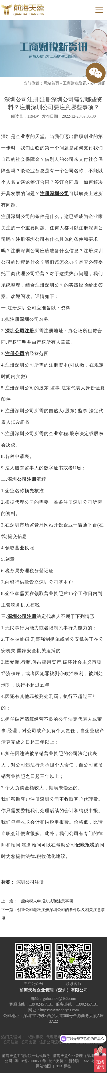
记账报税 (85, 844)
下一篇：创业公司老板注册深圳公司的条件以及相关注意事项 (53, 914)
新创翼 (74, 1061)
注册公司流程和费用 (56, 1042)
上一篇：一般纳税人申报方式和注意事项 (37, 901)
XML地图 (91, 1061)
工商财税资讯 (75, 83)
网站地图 (43, 1066)
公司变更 (28, 1042)
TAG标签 (63, 1066)
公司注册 (98, 83)
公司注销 (10, 1042)
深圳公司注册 (19, 330)
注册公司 (15, 353)
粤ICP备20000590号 (30, 1061)
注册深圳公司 (54, 193)
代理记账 (53, 1037)
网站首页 (51, 83)
